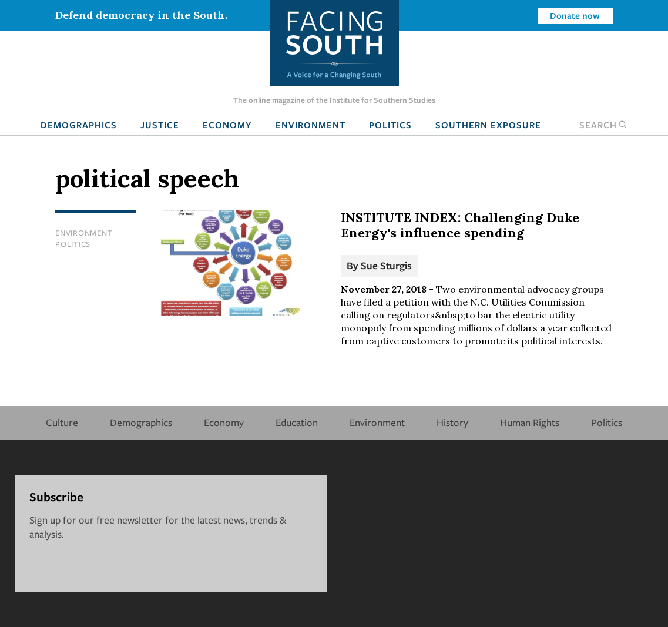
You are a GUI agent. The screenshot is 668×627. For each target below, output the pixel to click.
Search (603, 124)
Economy (227, 124)
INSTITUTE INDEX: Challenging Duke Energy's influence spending (460, 225)
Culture (62, 422)
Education (297, 422)
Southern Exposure (488, 124)
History (452, 422)
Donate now (575, 15)
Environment (310, 124)
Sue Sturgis (386, 265)
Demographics (79, 124)
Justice (159, 124)
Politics (390, 124)
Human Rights (529, 422)
